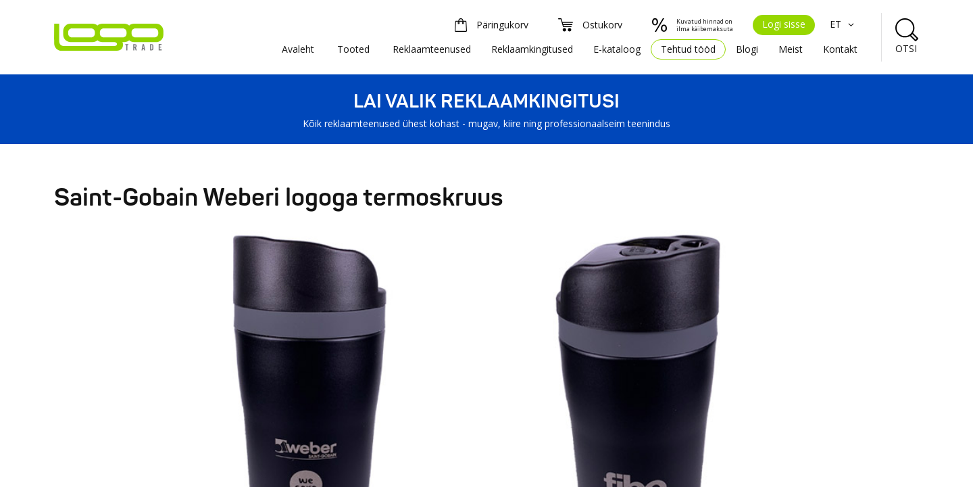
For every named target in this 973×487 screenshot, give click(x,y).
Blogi (747, 49)
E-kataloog (617, 49)
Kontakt (840, 49)
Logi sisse (783, 24)
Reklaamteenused (432, 49)
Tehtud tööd (688, 49)
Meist (790, 49)
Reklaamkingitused (532, 49)
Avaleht (298, 49)
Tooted (353, 49)
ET (843, 24)
